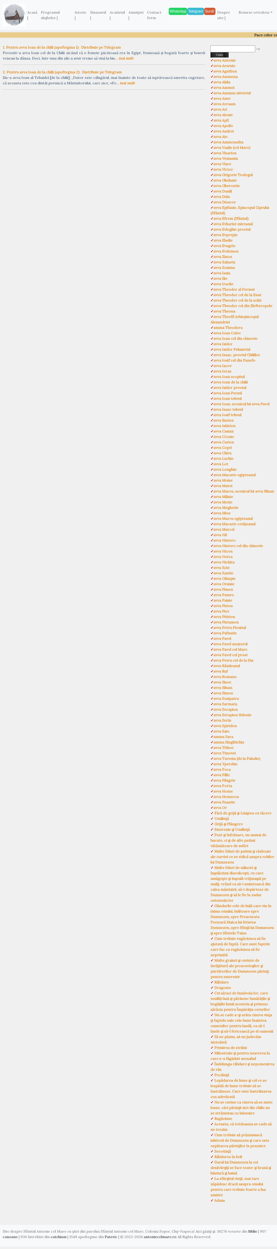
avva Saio (221, 731)
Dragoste (222, 987)
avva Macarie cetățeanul (234, 524)
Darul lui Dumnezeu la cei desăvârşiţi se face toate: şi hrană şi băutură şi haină (240, 1167)
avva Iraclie (223, 284)
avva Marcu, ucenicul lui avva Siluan (243, 491)
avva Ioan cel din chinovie (235, 338)
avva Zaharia (224, 262)
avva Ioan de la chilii (230, 382)
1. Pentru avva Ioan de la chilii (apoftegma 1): (41, 47)
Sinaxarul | (98, 15)
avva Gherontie (226, 185)
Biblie (252, 1231)
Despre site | (223, 15)
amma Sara (223, 736)
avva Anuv (221, 98)
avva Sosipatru (226, 698)
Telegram (195, 11)
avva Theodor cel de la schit (237, 300)
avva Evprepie (225, 235)
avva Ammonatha (228, 142)
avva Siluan (222, 687)
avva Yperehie (225, 764)
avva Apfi (221, 120)
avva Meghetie (225, 507)
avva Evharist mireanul (233, 224)
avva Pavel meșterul (230, 644)
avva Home (223, 791)
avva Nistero (224, 540)
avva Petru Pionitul (229, 627)
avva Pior (221, 611)
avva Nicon (222, 551)
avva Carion (223, 442)
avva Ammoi (223, 87)
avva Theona (224, 311)
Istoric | (81, 15)
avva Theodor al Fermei (234, 289)
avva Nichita (224, 562)
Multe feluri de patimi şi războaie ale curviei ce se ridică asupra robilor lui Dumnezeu (242, 856)
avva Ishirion (224, 425)
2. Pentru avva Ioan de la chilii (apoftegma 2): (41, 72)
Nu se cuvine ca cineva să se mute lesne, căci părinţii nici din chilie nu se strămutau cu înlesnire (241, 1107)
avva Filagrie (224, 780)
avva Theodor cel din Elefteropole (242, 305)
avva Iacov (222, 365)
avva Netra (222, 556)
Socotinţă (222, 1151)
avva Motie (222, 502)
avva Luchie (223, 458)
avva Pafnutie (225, 633)
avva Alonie (223, 115)
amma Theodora (227, 327)
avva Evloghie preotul (231, 229)
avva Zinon (222, 256)
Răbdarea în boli (227, 1156)
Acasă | (32, 15)
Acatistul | (117, 15)
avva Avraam (224, 104)
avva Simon (223, 693)
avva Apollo (223, 125)
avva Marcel (223, 529)
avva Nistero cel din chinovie (238, 545)
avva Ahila (221, 82)
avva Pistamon (226, 622)
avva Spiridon (225, 725)
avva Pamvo (223, 595)
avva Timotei (224, 753)
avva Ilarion (223, 420)
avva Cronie (223, 436)
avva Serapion (225, 709)
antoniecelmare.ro (160, 1236)
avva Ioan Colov (227, 333)
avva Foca (222, 769)
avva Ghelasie (225, 180)
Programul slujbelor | (50, 15)
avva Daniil (222, 191)
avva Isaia (221, 273)
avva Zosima (224, 267)
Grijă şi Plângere (228, 824)
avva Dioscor (224, 202)
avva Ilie (220, 278)
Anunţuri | (136, 15)
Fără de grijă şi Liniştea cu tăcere (242, 813)
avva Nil (220, 535)
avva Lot (220, 464)
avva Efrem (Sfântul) (230, 218)
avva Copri (222, 447)
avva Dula (221, 196)
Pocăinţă (221, 1075)
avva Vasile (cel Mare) (231, 147)
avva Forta (222, 785)
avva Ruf (220, 671)
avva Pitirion (224, 616)
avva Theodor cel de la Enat (237, 295)
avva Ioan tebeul (227, 398)
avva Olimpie (224, 578)
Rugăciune (222, 1118)
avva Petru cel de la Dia (233, 660)
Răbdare (221, 982)
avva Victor (223, 169)
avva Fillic (221, 775)
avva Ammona (225, 76)
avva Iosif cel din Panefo (234, 360)
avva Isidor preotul (229, 387)
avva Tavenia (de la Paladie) (236, 758)
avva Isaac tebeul (228, 409)
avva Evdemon (225, 251)
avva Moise (222, 480)
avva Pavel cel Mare (230, 649)
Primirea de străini (230, 1047)
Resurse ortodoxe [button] (254, 12)
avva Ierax (222, 371)
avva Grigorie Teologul (233, 175)
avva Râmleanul (226, 665)
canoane (10, 1236)
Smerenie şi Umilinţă (231, 829)
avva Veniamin (225, 158)
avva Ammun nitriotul (232, 93)
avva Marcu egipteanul (233, 518)
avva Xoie (221, 567)
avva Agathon (225, 71)
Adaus (219, 1200)
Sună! (210, 11)
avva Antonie (224, 60)
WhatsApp (178, 11)
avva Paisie (222, 600)
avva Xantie (223, 573)
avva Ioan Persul (227, 393)
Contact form (154, 15)
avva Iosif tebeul (227, 415)
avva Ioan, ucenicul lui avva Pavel (241, 404)
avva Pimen (223, 589)
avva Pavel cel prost (230, 655)
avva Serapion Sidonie (232, 715)
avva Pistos (223, 605)
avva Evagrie (224, 245)
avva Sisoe (222, 682)
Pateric (111, 1236)
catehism (59, 1236)
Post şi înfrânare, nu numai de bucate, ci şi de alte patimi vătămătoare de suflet (238, 840)
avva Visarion (224, 153)
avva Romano (225, 676)
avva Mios (221, 513)
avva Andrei (223, 131)
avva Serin (222, 720)
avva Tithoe (223, 747)
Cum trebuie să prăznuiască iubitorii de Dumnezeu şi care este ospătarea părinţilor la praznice (239, 1140)
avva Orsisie (223, 584)
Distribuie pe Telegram (101, 47)
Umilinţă (221, 818)
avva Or (220, 807)
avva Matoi (222, 485)
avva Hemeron (226, 796)
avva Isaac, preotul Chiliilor (236, 355)
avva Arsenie (224, 65)
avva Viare (222, 164)
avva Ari (220, 109)
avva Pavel (222, 638)
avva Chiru (222, 453)
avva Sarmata (225, 704)
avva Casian (223, 431)
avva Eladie (222, 240)
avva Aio (220, 136)
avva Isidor (222, 344)
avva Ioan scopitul (229, 376)
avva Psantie (224, 802)
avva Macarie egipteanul (234, 475)
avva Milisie (223, 496)
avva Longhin (224, 469)
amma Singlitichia (228, 742)
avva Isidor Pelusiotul (231, 349)
